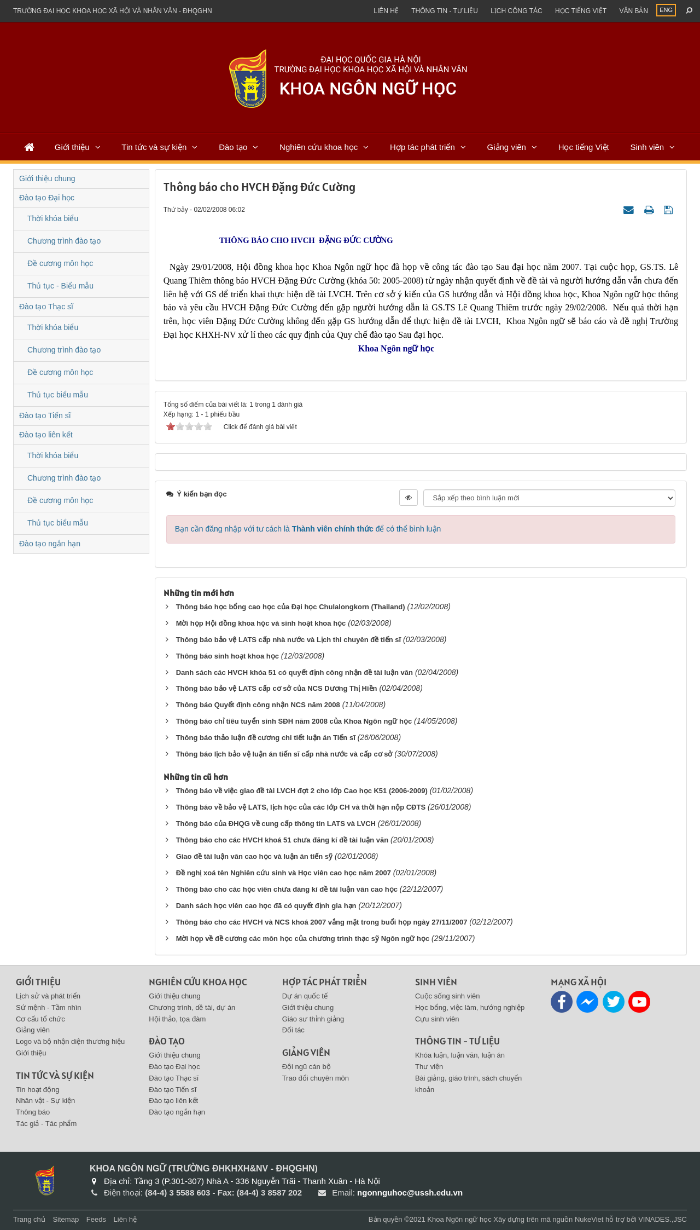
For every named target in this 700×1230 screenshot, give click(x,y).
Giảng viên (506, 147)
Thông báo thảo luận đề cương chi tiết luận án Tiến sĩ (265, 738)
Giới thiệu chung (47, 178)
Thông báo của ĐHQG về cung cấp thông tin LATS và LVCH (276, 823)
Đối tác (293, 1030)
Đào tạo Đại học (46, 197)
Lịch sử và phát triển (48, 996)
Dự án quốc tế (305, 996)
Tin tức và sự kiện (153, 147)
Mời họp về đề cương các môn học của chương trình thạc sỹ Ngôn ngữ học (302, 938)
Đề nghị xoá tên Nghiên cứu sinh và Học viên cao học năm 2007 (283, 873)
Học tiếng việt (580, 11)
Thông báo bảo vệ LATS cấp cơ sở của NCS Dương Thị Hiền (276, 688)
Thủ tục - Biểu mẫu (60, 285)
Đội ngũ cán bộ (306, 1066)
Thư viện (429, 1066)
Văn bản (633, 11)
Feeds (96, 1219)
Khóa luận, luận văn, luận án (460, 1055)
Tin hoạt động (38, 1089)
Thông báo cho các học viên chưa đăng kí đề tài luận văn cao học (287, 889)
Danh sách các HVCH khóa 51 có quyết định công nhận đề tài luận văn (294, 672)
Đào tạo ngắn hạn (49, 543)
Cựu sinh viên (437, 1019)
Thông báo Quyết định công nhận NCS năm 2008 (258, 705)
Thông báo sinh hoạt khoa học (227, 656)
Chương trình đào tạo (64, 240)
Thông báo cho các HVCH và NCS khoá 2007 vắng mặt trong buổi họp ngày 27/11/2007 (322, 922)
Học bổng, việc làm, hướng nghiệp (469, 1007)
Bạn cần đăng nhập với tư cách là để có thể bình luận (308, 528)
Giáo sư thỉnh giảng (313, 1019)
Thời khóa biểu (52, 218)
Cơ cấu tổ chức (40, 1019)
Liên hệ (386, 11)
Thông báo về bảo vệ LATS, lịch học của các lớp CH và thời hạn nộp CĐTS (300, 807)
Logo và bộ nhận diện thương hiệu (70, 1041)
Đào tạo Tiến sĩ (45, 415)
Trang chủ (29, 1219)
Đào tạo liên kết (46, 434)
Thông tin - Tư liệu (444, 11)
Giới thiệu (72, 147)
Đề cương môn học (60, 263)
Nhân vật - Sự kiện (45, 1100)
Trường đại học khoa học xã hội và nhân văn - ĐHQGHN (112, 11)
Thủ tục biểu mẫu (57, 394)
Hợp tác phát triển (422, 147)
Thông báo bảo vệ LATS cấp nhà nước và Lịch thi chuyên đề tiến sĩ (288, 640)
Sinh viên (647, 147)
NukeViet (589, 1219)
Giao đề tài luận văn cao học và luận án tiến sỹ (254, 856)
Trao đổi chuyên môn (315, 1078)
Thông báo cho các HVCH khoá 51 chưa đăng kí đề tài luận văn (282, 840)
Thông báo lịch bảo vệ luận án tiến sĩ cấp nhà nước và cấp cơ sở (284, 754)
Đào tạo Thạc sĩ (46, 306)
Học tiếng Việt (583, 147)
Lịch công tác (516, 11)
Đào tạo (233, 147)
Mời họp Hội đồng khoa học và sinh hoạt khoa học (261, 623)
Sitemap (65, 1219)
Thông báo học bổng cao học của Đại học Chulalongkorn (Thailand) (290, 607)
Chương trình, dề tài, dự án (192, 1007)
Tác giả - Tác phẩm (46, 1123)
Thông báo (33, 1112)
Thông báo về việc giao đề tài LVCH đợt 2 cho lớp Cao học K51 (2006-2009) (302, 791)
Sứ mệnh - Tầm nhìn (48, 1007)
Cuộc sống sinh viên (447, 996)
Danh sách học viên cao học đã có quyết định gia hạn (266, 906)
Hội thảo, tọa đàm (177, 1019)
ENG (666, 10)
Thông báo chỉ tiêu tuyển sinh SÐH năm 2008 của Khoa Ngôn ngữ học (294, 721)
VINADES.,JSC (662, 1219)
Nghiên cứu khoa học (318, 147)
